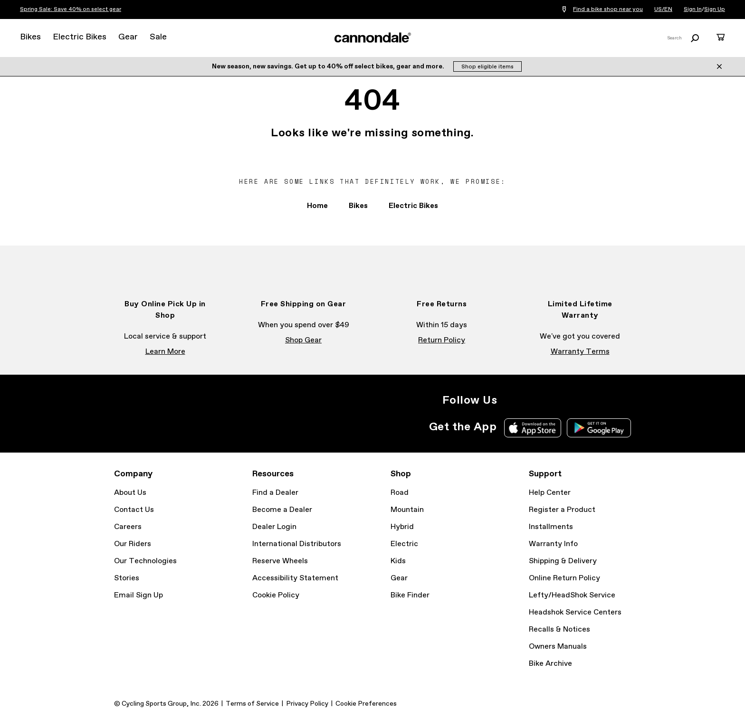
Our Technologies (145, 561)
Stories (126, 578)
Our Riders (132, 544)
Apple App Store (532, 427)
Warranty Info (553, 544)
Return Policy (441, 340)
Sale (158, 37)
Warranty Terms (580, 352)
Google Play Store (599, 427)
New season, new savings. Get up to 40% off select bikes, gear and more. (329, 66)
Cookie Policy (275, 595)
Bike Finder (410, 595)
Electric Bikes (79, 37)
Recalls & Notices (559, 629)
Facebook (531, 400)
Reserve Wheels (280, 561)
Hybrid (402, 527)
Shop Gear (303, 340)
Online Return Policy (564, 578)
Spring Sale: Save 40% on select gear (70, 9)
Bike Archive (550, 664)
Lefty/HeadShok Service (572, 595)
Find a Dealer (275, 493)
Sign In (693, 9)
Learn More (165, 352)
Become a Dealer (282, 510)
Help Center (550, 493)
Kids (398, 561)
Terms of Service (252, 704)
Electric (404, 544)
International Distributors (296, 544)
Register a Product (562, 510)
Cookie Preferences (366, 704)
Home (317, 206)
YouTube (573, 400)
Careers (128, 527)
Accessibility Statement (295, 578)
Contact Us (134, 510)
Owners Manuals (558, 647)
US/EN (663, 9)
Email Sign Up (138, 595)
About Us (130, 493)
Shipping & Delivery (563, 561)
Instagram (510, 400)
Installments (551, 527)
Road (400, 493)
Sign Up (714, 9)
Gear (128, 37)
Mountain (407, 510)
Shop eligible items (487, 67)
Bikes (30, 37)
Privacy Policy (307, 704)
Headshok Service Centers (575, 612)
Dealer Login (274, 527)
